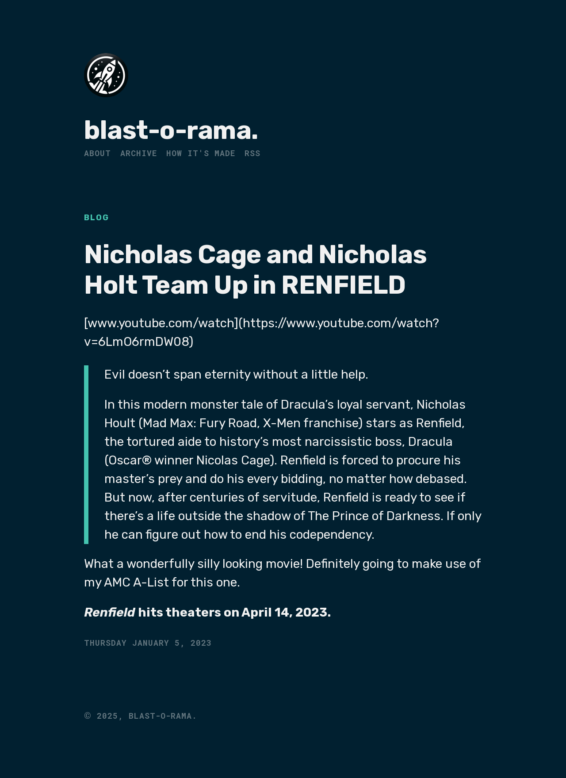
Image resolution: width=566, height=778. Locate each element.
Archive (138, 153)
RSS (252, 153)
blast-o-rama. (171, 130)
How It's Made (200, 153)
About (97, 153)
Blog (96, 217)
